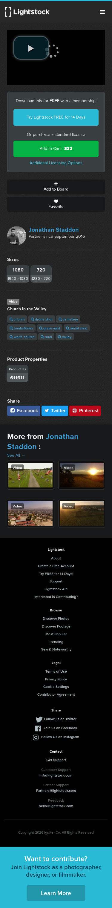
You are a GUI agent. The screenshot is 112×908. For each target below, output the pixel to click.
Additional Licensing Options (56, 163)
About (56, 558)
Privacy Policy (56, 679)
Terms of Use (56, 671)
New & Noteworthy (56, 649)
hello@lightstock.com (56, 805)
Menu (102, 12)
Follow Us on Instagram (60, 736)
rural (46, 336)
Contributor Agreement (56, 694)
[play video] (31, 48)
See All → (16, 455)
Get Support (56, 759)
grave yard (49, 328)
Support (56, 581)
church (17, 319)
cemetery (68, 319)
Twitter (55, 410)
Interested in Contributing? (56, 596)
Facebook (24, 410)
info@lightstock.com (56, 775)
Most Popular (56, 633)
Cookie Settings (56, 686)
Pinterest (85, 410)
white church (22, 336)
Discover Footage (56, 626)
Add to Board (56, 187)
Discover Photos (56, 618)
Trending (56, 641)
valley (64, 336)
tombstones (21, 328)
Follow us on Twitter (60, 718)
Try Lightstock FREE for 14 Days (56, 117)
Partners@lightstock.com (56, 790)
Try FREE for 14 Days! (56, 573)
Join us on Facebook (60, 727)
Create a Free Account (56, 565)
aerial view (76, 328)
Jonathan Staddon (54, 229)
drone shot (42, 319)
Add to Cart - (56, 148)
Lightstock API (56, 588)
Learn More (56, 893)
